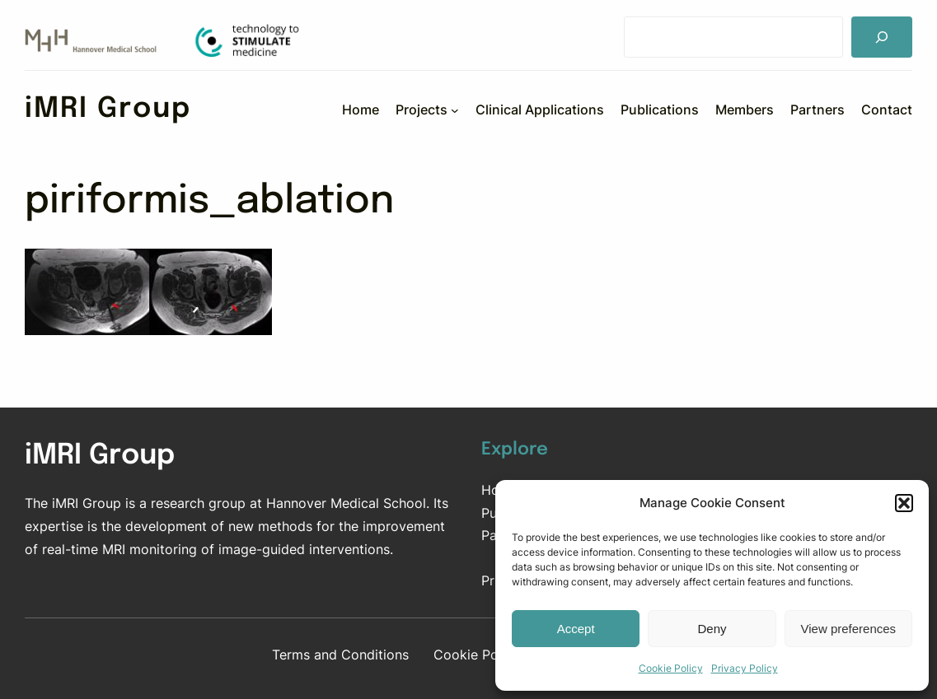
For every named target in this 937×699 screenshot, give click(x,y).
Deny (711, 629)
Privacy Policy (744, 668)
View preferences (849, 629)
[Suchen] (881, 37)
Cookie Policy (671, 668)
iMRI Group (108, 109)
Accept (576, 629)
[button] (904, 503)
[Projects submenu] (455, 109)
